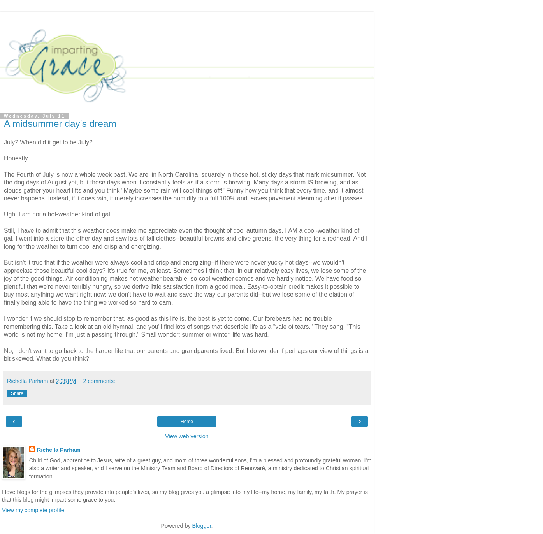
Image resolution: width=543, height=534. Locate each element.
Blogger (201, 526)
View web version (187, 436)
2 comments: (99, 381)
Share (17, 393)
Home (187, 421)
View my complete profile (33, 510)
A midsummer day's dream (60, 123)
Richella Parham (59, 450)
